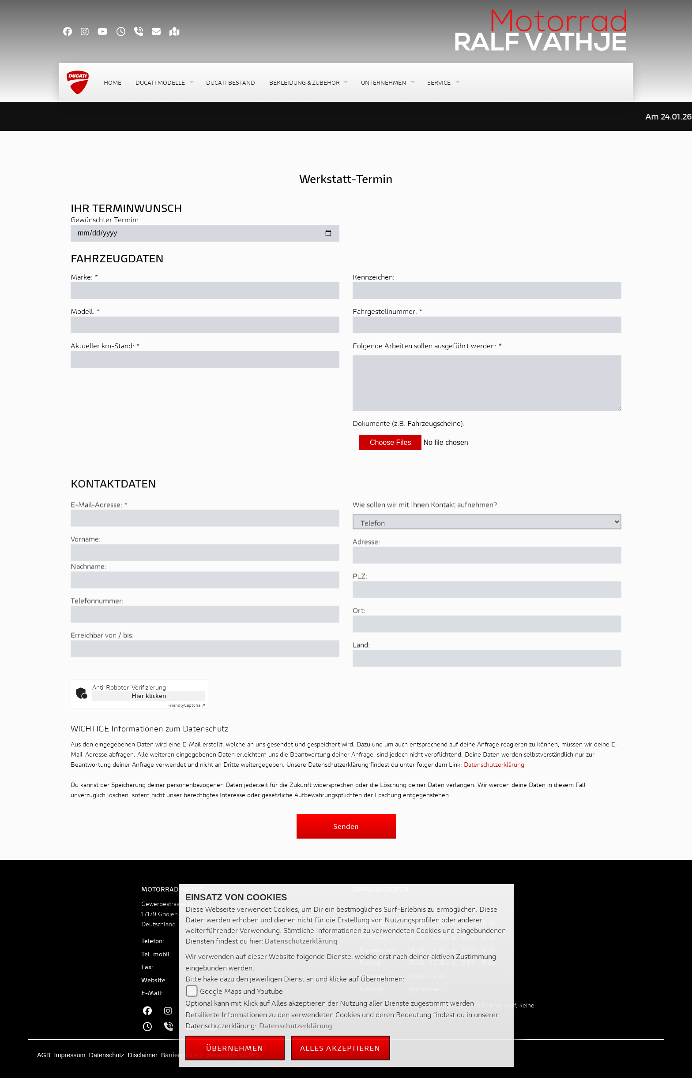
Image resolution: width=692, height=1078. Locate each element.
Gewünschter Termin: (104, 219)
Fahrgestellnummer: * (388, 311)
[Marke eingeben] (205, 291)
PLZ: (360, 611)
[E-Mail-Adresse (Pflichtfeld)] (205, 554)
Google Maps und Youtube (241, 991)
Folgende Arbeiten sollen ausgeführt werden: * (427, 346)
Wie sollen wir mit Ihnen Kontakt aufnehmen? (425, 540)
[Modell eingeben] (205, 325)
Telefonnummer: (97, 636)
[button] (164, 82)
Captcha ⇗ (186, 705)
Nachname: (88, 602)
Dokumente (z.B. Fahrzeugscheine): (409, 423)
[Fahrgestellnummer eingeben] (487, 325)
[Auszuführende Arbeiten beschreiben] (487, 383)
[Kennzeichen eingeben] (487, 291)
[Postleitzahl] (487, 625)
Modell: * (85, 311)
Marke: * (84, 277)
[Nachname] (205, 616)
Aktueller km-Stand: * (105, 346)
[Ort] (487, 660)
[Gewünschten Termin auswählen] (205, 233)
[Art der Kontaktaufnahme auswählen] (487, 557)
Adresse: (366, 577)
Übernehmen (234, 1047)
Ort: (359, 646)
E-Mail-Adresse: (99, 540)
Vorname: (86, 574)
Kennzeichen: (374, 277)
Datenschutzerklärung (494, 764)
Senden (346, 826)
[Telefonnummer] (205, 650)
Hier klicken (149, 695)
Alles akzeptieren (340, 1047)
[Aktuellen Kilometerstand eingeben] (205, 359)
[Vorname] (205, 588)
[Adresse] (487, 591)
